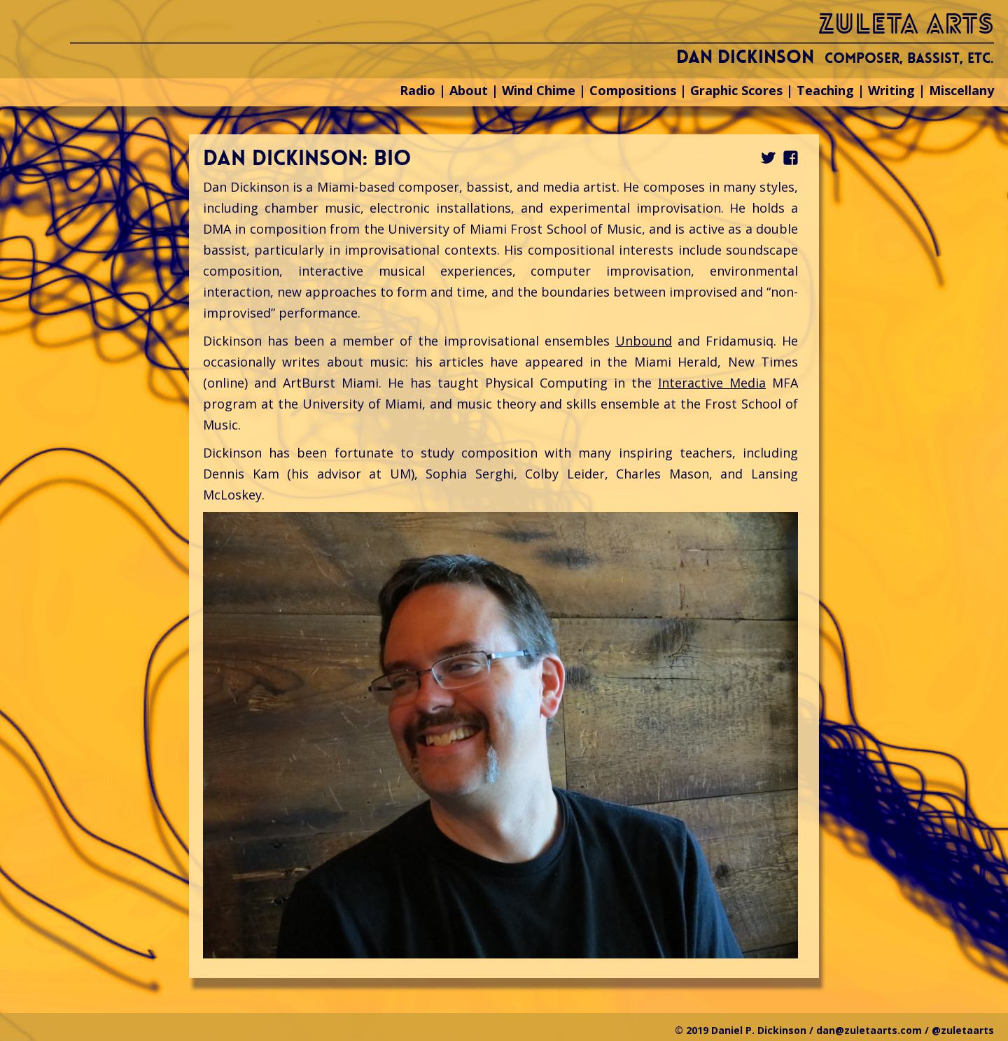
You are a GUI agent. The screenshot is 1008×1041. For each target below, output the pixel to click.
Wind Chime (538, 90)
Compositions (632, 90)
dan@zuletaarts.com (869, 1030)
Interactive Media (712, 382)
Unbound (643, 340)
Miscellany (961, 90)
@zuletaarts (963, 1030)
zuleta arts (906, 24)
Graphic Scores (736, 90)
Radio (417, 90)
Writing (891, 90)
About (468, 90)
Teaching (825, 90)
